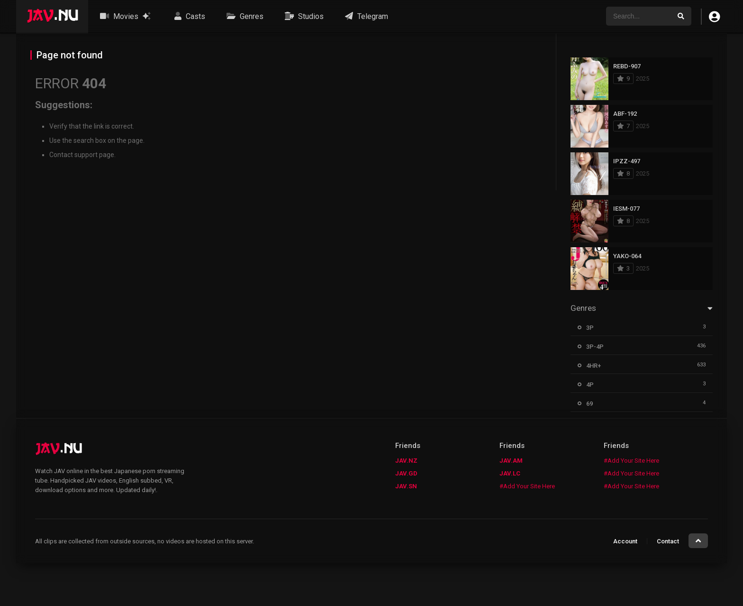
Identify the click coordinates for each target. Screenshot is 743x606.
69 (589, 403)
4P (590, 384)
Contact (668, 541)
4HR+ (593, 365)
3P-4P (595, 346)
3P (590, 327)
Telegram (365, 16)
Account (625, 541)
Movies (125, 16)
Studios (303, 16)
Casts (188, 16)
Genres (243, 16)
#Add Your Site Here (527, 486)
